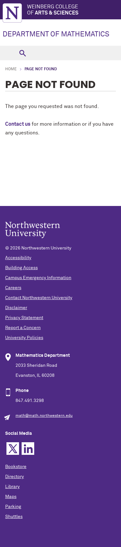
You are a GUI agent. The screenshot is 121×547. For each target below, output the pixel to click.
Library (12, 486)
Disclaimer (16, 308)
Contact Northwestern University (38, 298)
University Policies (24, 338)
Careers (13, 288)
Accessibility (18, 258)
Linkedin (28, 448)
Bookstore (15, 466)
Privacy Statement (24, 318)
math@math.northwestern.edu (44, 416)
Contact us (17, 124)
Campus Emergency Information (38, 278)
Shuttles (14, 516)
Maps (10, 496)
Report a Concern (23, 328)
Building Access (21, 268)
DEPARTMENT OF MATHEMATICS (56, 34)
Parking (13, 506)
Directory (14, 476)
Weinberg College (74, 10)
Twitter (12, 448)
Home (11, 69)
